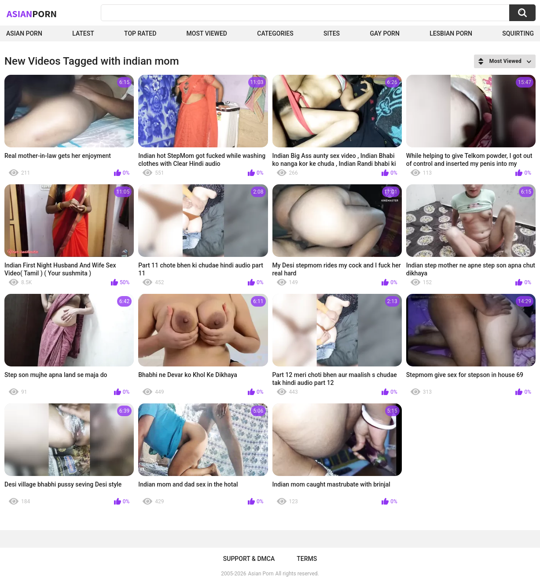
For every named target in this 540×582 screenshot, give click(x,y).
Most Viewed (207, 33)
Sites (331, 33)
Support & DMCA (249, 558)
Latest (83, 33)
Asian (32, 13)
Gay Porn (384, 33)
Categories (275, 33)
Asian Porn (24, 33)
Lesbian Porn (451, 33)
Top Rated (140, 33)
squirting (518, 33)
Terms (307, 558)
